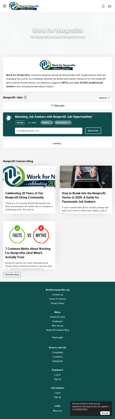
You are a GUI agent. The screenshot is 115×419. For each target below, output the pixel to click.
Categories (57, 361)
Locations (57, 356)
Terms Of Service (57, 299)
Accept (105, 413)
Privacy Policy (57, 303)
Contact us (57, 294)
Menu (5, 6)
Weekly (20, 123)
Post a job (57, 337)
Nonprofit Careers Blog (57, 330)
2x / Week (32, 123)
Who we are (57, 325)
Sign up (57, 379)
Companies (57, 352)
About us (57, 410)
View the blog (12, 274)
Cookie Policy (81, 409)
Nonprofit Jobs (57, 317)
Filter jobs (59, 105)
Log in (57, 374)
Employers (57, 321)
